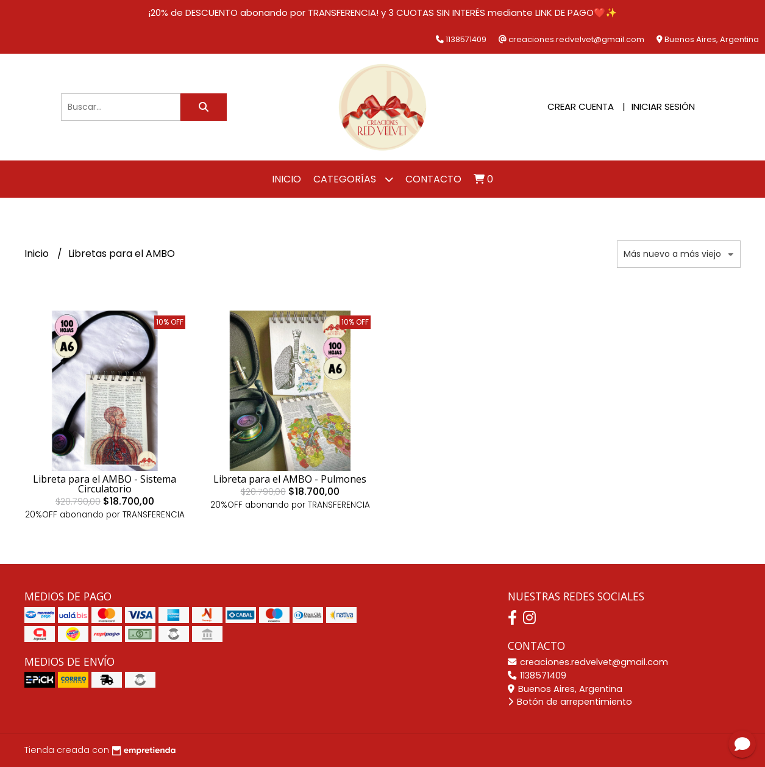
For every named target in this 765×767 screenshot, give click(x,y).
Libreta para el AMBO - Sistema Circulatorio (104, 483)
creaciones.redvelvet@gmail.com (588, 662)
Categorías (353, 179)
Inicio (286, 179)
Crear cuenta (580, 106)
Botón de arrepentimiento (570, 702)
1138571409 (537, 675)
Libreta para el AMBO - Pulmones (289, 479)
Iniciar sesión (663, 106)
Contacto (433, 179)
